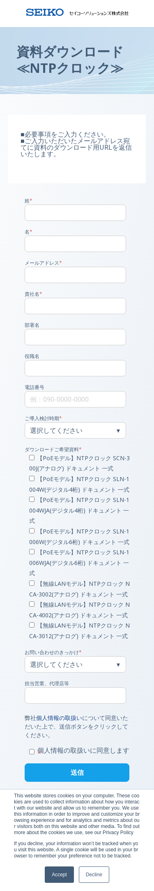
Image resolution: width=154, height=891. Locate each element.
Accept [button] (59, 875)
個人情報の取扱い (59, 718)
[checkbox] (75, 547)
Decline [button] (94, 875)
